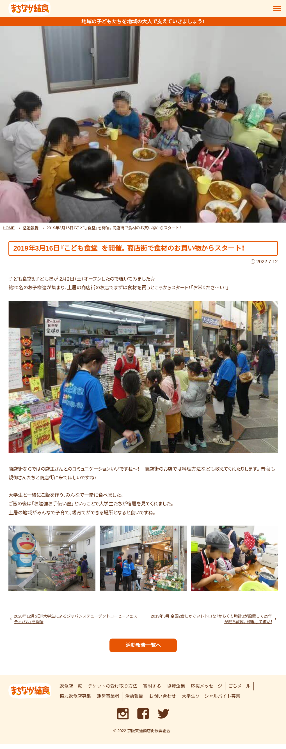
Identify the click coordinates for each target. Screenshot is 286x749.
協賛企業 (176, 691)
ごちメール (239, 691)
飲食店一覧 (71, 691)
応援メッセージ (206, 691)
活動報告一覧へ (143, 650)
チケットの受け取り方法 (112, 691)
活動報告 (30, 230)
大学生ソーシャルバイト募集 (211, 701)
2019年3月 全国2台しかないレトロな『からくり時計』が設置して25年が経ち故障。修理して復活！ (212, 622)
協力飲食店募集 (75, 701)
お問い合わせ (162, 701)
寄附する (152, 691)
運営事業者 (108, 701)
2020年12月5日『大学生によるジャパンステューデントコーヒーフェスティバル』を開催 (76, 622)
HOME (9, 230)
